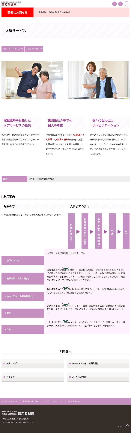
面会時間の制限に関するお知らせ (54, 12)
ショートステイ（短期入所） (85, 363)
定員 (5, 49)
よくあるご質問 (79, 377)
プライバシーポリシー (53, 401)
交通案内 (120, 4)
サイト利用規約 (73, 401)
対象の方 (16, 49)
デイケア (10, 377)
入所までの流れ (32, 49)
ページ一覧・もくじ (10, 401)
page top (127, 425)
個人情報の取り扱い (31, 401)
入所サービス (12, 363)
